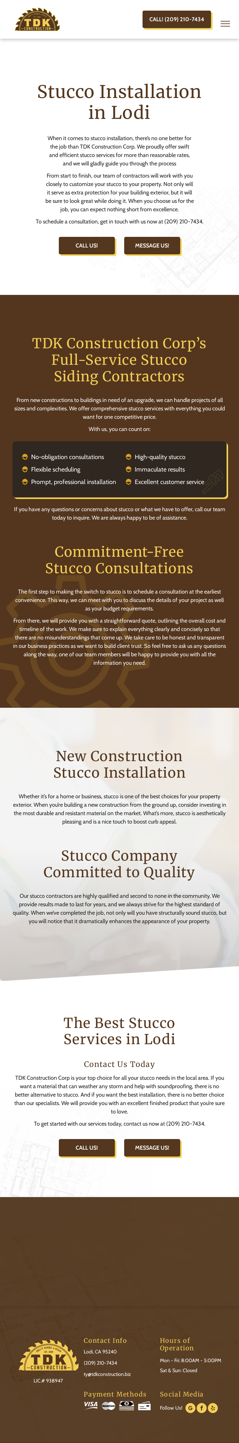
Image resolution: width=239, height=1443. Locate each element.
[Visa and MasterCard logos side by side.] (100, 1406)
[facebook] (202, 1409)
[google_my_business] (190, 1409)
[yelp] (213, 1409)
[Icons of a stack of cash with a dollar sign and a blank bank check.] (133, 1406)
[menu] (225, 24)
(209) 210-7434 (100, 1363)
